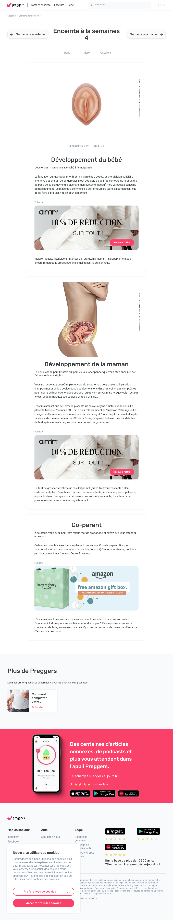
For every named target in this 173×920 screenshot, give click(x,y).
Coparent (105, 52)
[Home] (15, 5)
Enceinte (59, 5)
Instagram (13, 836)
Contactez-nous (50, 836)
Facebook (13, 841)
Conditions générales (81, 838)
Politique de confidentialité (83, 846)
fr (162, 4)
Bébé (71, 5)
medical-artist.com (139, 88)
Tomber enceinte (41, 5)
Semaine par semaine (29, 16)
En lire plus (37, 707)
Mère (86, 52)
